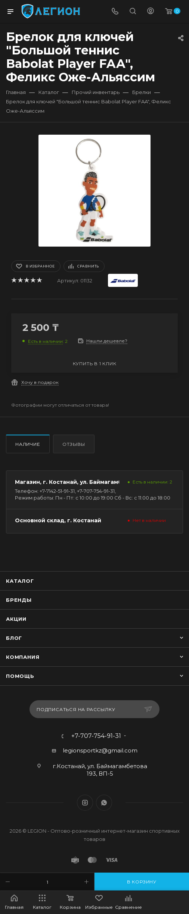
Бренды (19, 600)
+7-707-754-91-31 (96, 736)
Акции (16, 619)
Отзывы (73, 444)
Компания (22, 657)
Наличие (27, 444)
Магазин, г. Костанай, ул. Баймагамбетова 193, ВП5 (89, 482)
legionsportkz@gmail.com (100, 750)
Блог (14, 638)
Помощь (20, 676)
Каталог (20, 581)
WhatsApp (104, 803)
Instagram (85, 803)
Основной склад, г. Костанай (58, 520)
